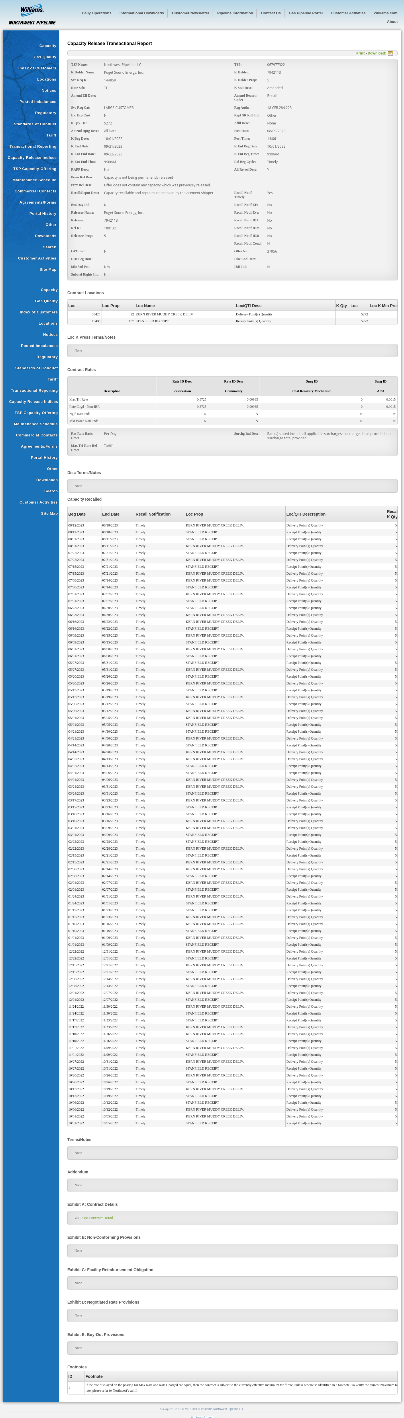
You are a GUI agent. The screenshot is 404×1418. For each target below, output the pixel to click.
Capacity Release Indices (32, 157)
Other (51, 225)
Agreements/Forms (37, 202)
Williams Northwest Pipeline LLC (222, 1409)
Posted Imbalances (37, 102)
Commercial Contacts (35, 191)
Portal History (43, 213)
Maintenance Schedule (34, 180)
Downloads (45, 236)
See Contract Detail (97, 1218)
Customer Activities (37, 258)
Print (360, 53)
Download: (377, 53)
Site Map (48, 269)
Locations (46, 79)
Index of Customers (37, 68)
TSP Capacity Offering (34, 169)
